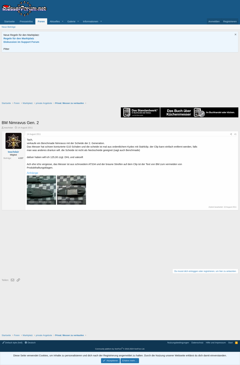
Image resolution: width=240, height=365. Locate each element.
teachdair (8, 127)
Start (230, 342)
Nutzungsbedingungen (178, 342)
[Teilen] (231, 134)
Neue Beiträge (9, 27)
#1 (235, 134)
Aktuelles (55, 21)
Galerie (71, 21)
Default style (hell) (12, 342)
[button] (62, 21)
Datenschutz (198, 342)
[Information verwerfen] (235, 35)
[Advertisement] (120, 77)
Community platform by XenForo (120, 349)
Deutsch (30, 342)
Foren (41, 21)
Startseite (9, 21)
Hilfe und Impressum (216, 342)
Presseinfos (26, 21)
